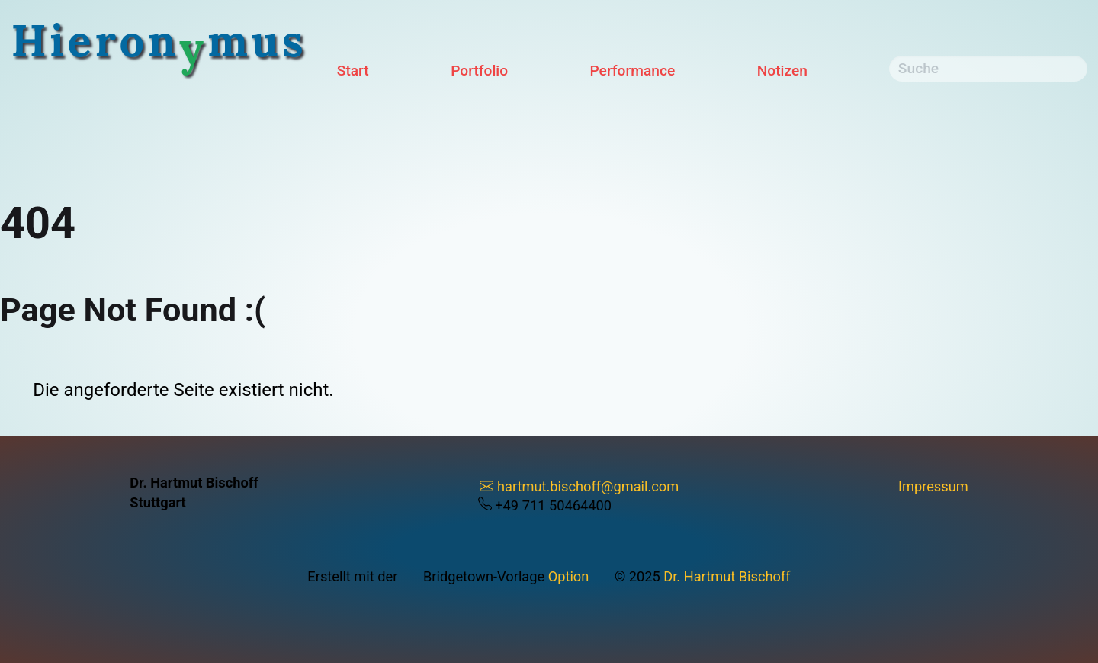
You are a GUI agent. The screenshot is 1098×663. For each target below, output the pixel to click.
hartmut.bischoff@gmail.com (579, 486)
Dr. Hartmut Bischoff (726, 576)
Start (353, 70)
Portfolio (479, 70)
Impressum (933, 486)
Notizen (782, 70)
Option (568, 576)
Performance (633, 70)
